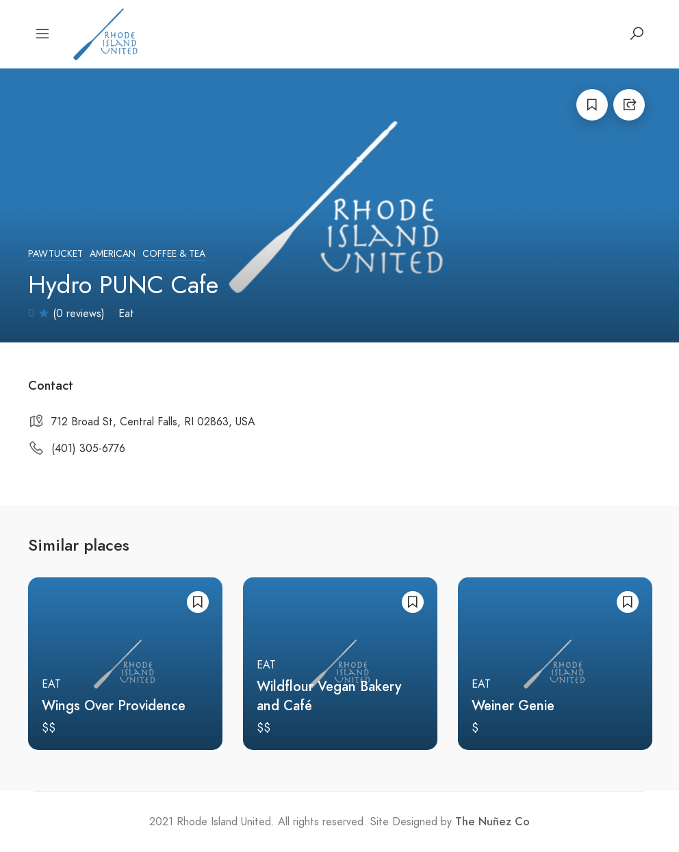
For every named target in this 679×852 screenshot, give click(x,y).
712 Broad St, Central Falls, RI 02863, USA (153, 421)
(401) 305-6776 (88, 448)
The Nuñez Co (492, 821)
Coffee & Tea (173, 253)
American (113, 253)
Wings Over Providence (113, 705)
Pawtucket (55, 253)
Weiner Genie (513, 705)
